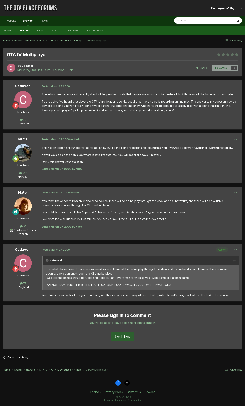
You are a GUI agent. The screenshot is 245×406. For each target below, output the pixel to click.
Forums (25, 30)
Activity (44, 20)
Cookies (149, 392)
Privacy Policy (114, 392)
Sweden (23, 233)
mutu (22, 139)
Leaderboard (95, 30)
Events (41, 30)
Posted (56, 86)
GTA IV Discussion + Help (57, 70)
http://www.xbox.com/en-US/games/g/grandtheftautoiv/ (197, 147)
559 (23, 172)
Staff (55, 30)
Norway (22, 176)
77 (23, 119)
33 (23, 226)
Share (201, 67)
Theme (95, 392)
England (23, 123)
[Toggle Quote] (47, 260)
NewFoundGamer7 (25, 230)
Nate (22, 192)
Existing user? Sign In (226, 8)
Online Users (72, 30)
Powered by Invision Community (122, 400)
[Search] (194, 20)
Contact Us (134, 392)
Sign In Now (122, 336)
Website (11, 20)
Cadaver (27, 65)
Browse (28, 22)
